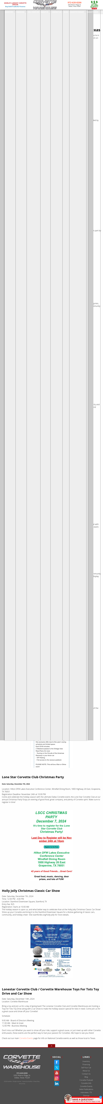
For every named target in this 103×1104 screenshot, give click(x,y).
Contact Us (86, 1074)
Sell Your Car (86, 1067)
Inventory (4, 12)
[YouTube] (56, 1072)
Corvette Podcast (86, 1080)
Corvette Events (26, 1038)
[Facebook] (56, 1062)
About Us (86, 1071)
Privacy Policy (36, 1081)
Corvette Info (88, 12)
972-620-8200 (22, 1073)
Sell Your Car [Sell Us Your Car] (29, 12)
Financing (86, 1064)
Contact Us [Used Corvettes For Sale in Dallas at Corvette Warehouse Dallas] (52, 12)
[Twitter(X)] (56, 1067)
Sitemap (86, 1095)
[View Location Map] (74, 5)
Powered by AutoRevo (27, 1081)
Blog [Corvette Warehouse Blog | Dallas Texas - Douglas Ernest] (62, 12)
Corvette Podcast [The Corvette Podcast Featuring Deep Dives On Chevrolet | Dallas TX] (72, 12)
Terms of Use (22, 1083)
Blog (86, 1077)
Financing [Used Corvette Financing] (16, 12)
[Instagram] (56, 1078)
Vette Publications (86, 1089)
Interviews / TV (86, 1092)
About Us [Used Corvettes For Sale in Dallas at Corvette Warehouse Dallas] (40, 12)
